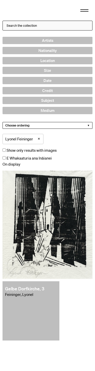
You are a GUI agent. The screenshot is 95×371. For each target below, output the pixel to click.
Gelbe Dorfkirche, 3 (24, 288)
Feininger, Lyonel (19, 294)
